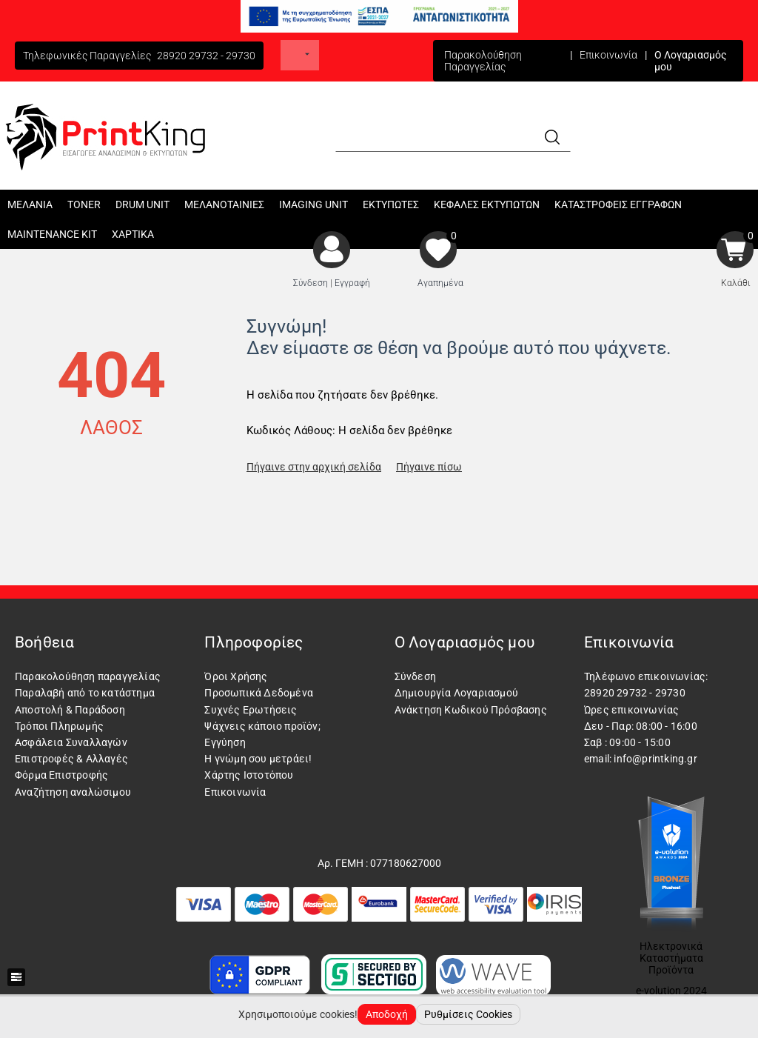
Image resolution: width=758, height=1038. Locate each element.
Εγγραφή (352, 283)
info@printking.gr (655, 759)
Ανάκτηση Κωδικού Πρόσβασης (471, 710)
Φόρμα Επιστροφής (61, 775)
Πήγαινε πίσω (429, 467)
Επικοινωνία (608, 55)
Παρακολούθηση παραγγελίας (88, 676)
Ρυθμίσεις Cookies (468, 1014)
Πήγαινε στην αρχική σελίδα (313, 467)
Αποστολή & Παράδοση (70, 710)
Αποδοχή (387, 1014)
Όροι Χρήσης (235, 676)
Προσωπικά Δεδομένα (258, 693)
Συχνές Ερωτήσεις (250, 710)
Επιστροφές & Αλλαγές (71, 759)
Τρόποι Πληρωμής (59, 726)
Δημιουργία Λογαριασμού (456, 693)
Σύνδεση (310, 283)
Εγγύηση (224, 742)
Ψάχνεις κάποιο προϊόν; (262, 726)
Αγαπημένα (440, 283)
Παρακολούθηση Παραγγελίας (483, 61)
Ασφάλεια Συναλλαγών (71, 742)
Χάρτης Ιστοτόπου (248, 775)
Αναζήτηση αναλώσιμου (73, 792)
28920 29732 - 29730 (206, 55)
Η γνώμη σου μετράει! (258, 759)
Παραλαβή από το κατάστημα (85, 693)
